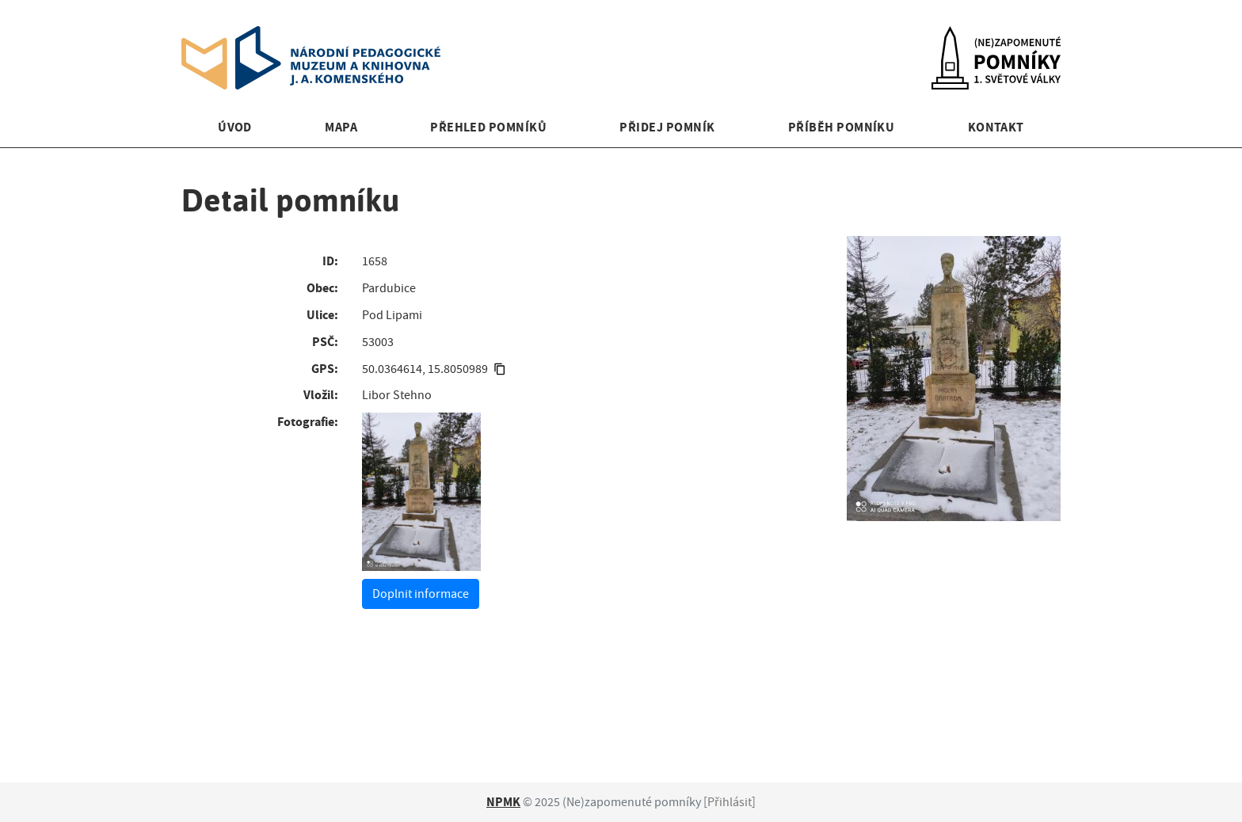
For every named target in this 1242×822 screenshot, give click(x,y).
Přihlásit (729, 802)
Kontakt (996, 127)
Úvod (235, 127)
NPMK (503, 801)
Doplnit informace (420, 594)
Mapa (341, 127)
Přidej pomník (666, 127)
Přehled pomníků (488, 127)
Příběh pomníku (841, 127)
